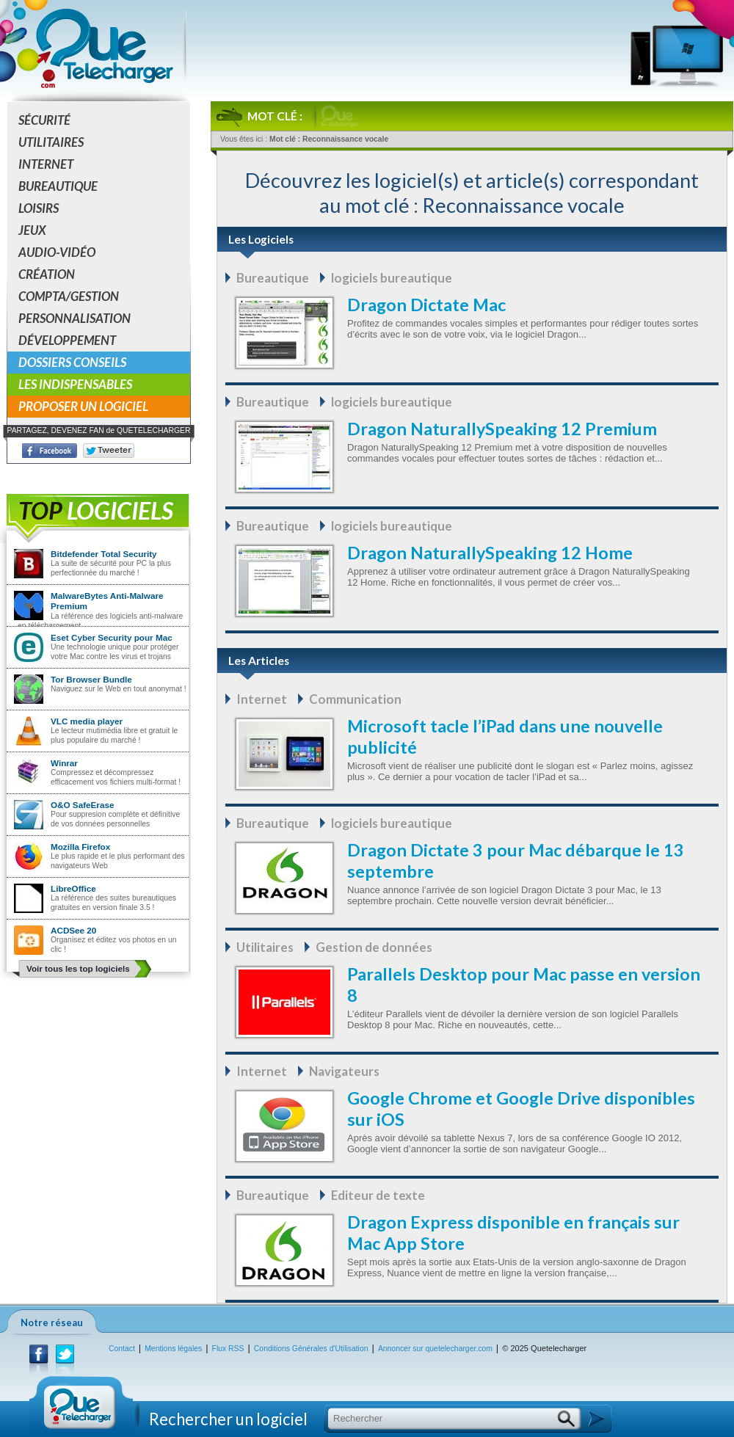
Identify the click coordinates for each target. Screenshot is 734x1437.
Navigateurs (344, 1071)
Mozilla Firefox (80, 846)
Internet (45, 164)
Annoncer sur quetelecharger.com (435, 1349)
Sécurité (44, 120)
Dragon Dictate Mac (426, 304)
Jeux (32, 230)
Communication (355, 699)
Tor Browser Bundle (91, 679)
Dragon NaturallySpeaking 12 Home (490, 552)
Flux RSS (228, 1349)
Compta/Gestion (68, 296)
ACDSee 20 (73, 930)
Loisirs (38, 208)
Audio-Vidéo (56, 252)
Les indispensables (75, 384)
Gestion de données (374, 947)
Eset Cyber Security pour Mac (111, 637)
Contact (122, 1349)
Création (46, 274)
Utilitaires (51, 142)
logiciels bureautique (391, 277)
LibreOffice (73, 888)
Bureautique (58, 186)
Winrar (64, 763)
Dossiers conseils (72, 362)
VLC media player (87, 721)
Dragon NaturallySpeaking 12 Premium (502, 428)
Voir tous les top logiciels (78, 968)
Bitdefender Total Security (104, 554)
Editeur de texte (378, 1195)
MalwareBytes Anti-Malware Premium (107, 601)
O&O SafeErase (82, 805)
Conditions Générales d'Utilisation (311, 1349)
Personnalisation (74, 318)
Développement (67, 340)
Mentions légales (173, 1349)
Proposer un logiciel (83, 406)
